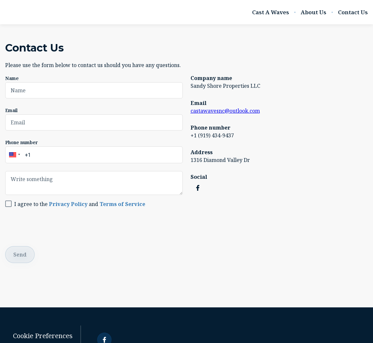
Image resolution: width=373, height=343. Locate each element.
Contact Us (353, 12)
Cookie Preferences (43, 336)
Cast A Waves (270, 12)
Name (12, 78)
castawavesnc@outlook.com (225, 110)
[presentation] (54, 225)
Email (11, 110)
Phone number (21, 142)
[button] (13, 154)
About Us (313, 12)
